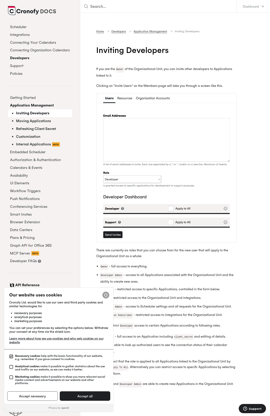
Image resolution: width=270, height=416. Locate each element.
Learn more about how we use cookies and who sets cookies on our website (56, 340)
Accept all (85, 396)
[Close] (105, 295)
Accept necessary (32, 396)
